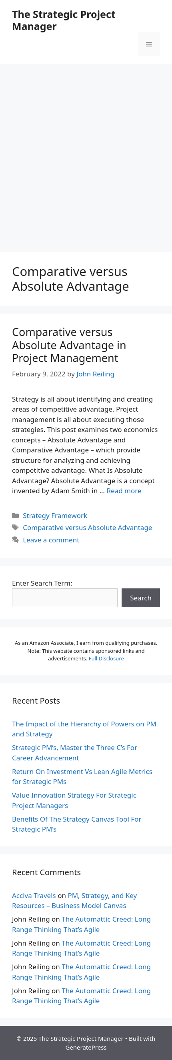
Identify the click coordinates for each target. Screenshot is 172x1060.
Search (141, 597)
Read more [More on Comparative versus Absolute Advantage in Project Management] (123, 490)
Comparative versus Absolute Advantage (87, 527)
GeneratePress (85, 1047)
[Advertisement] (86, 154)
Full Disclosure (106, 658)
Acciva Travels (34, 895)
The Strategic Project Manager (64, 20)
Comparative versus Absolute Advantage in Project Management (69, 344)
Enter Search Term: (42, 583)
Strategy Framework (55, 515)
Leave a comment (51, 539)
